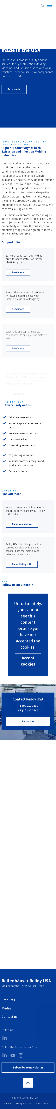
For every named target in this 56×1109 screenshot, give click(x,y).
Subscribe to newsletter (28, 1078)
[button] (49, 6)
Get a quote (14, 89)
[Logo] (13, 5)
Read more (18, 283)
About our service (22, 535)
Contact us (28, 732)
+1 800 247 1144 (28, 716)
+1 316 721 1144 (28, 721)
